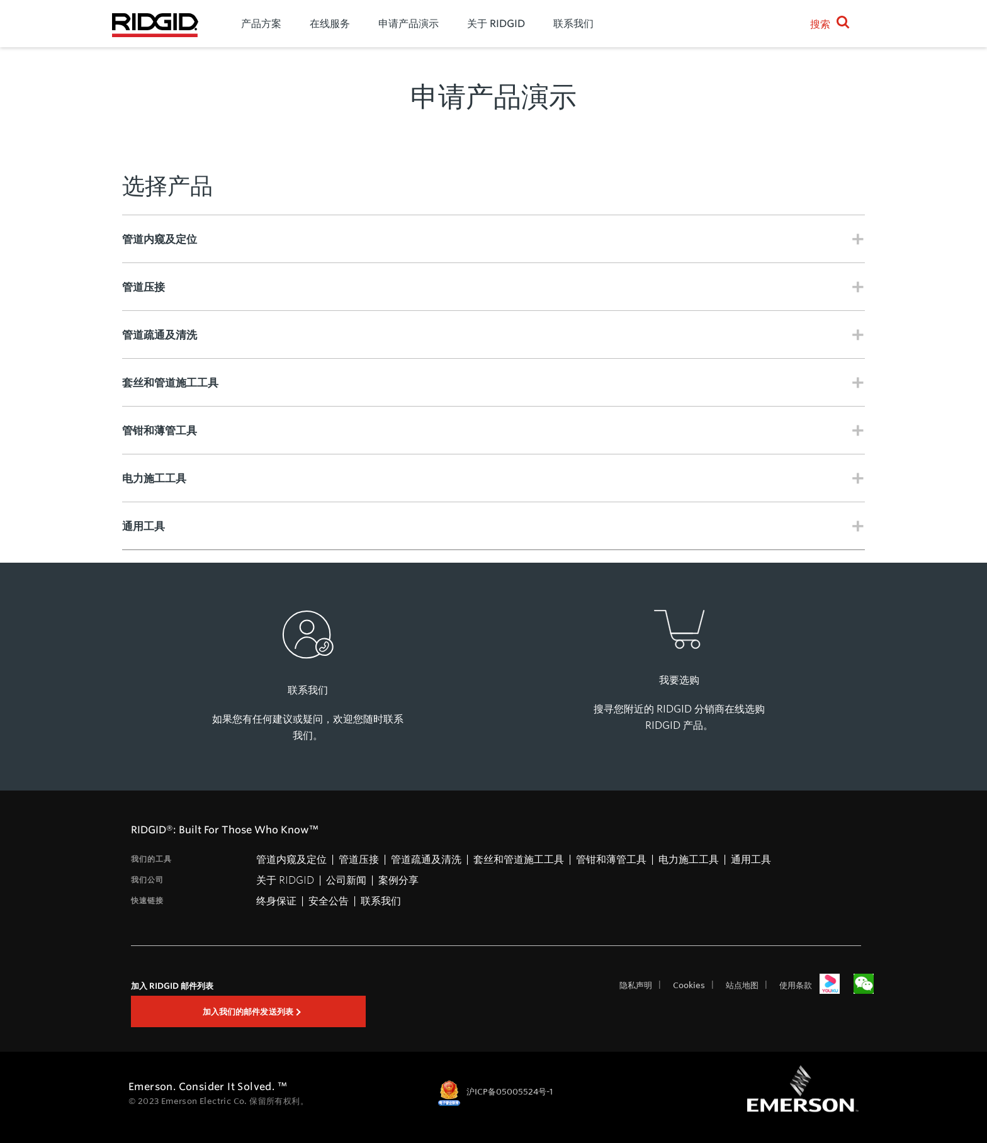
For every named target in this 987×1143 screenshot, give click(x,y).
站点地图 (742, 985)
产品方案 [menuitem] (261, 23)
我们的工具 (151, 858)
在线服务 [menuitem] (330, 23)
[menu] (502, 23)
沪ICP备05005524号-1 (509, 1092)
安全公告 (328, 900)
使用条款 (795, 985)
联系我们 (381, 900)
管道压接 (359, 858)
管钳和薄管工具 (611, 858)
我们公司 (147, 879)
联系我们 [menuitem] (573, 23)
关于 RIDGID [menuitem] (496, 23)
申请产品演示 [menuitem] (408, 23)
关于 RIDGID (285, 879)
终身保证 (276, 900)
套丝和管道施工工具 (518, 858)
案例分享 (398, 879)
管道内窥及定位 (291, 858)
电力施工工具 (688, 858)
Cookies (689, 985)
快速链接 (147, 900)
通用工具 (751, 858)
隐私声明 (635, 985)
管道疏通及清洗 (426, 858)
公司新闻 (346, 879)
